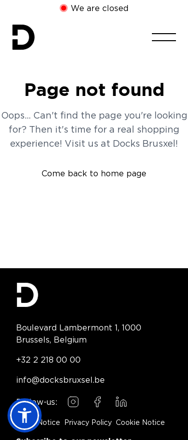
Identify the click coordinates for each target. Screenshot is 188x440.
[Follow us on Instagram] (73, 402)
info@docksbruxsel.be (60, 379)
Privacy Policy (88, 422)
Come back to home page (94, 173)
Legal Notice (38, 422)
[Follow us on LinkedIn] (121, 402)
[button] (24, 415)
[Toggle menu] (164, 37)
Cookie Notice (140, 422)
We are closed (99, 8)
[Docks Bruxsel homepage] (94, 294)
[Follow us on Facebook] (97, 402)
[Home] (23, 37)
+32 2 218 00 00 (48, 359)
